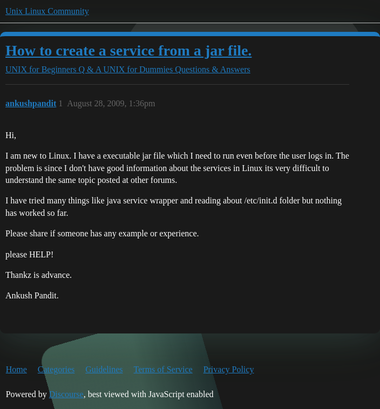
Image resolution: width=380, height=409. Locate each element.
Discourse (66, 394)
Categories (56, 369)
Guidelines (104, 369)
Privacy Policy (228, 369)
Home (16, 369)
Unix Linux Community (47, 11)
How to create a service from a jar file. (128, 50)
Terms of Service (163, 369)
